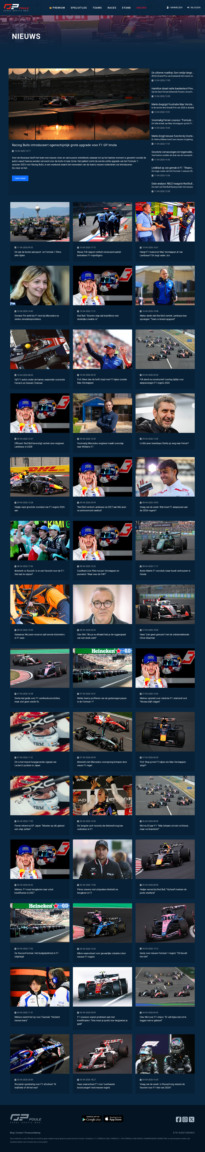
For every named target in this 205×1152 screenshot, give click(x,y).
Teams (97, 7)
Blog (12, 1133)
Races (112, 7)
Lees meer (20, 178)
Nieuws (142, 7)
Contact (19, 1133)
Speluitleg (79, 7)
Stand (126, 7)
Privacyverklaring (32, 1133)
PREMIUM (57, 7)
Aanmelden (174, 7)
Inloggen (193, 7)
